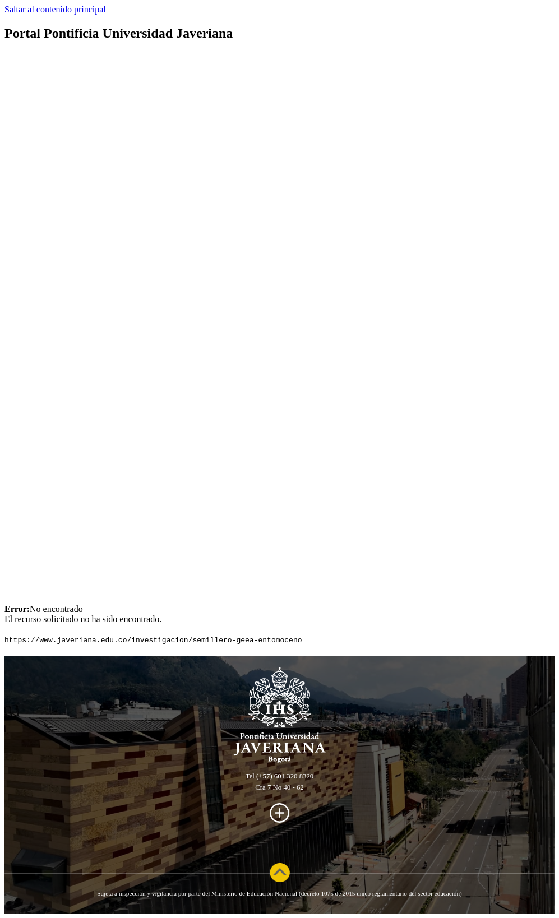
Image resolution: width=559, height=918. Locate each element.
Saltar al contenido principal (55, 9)
